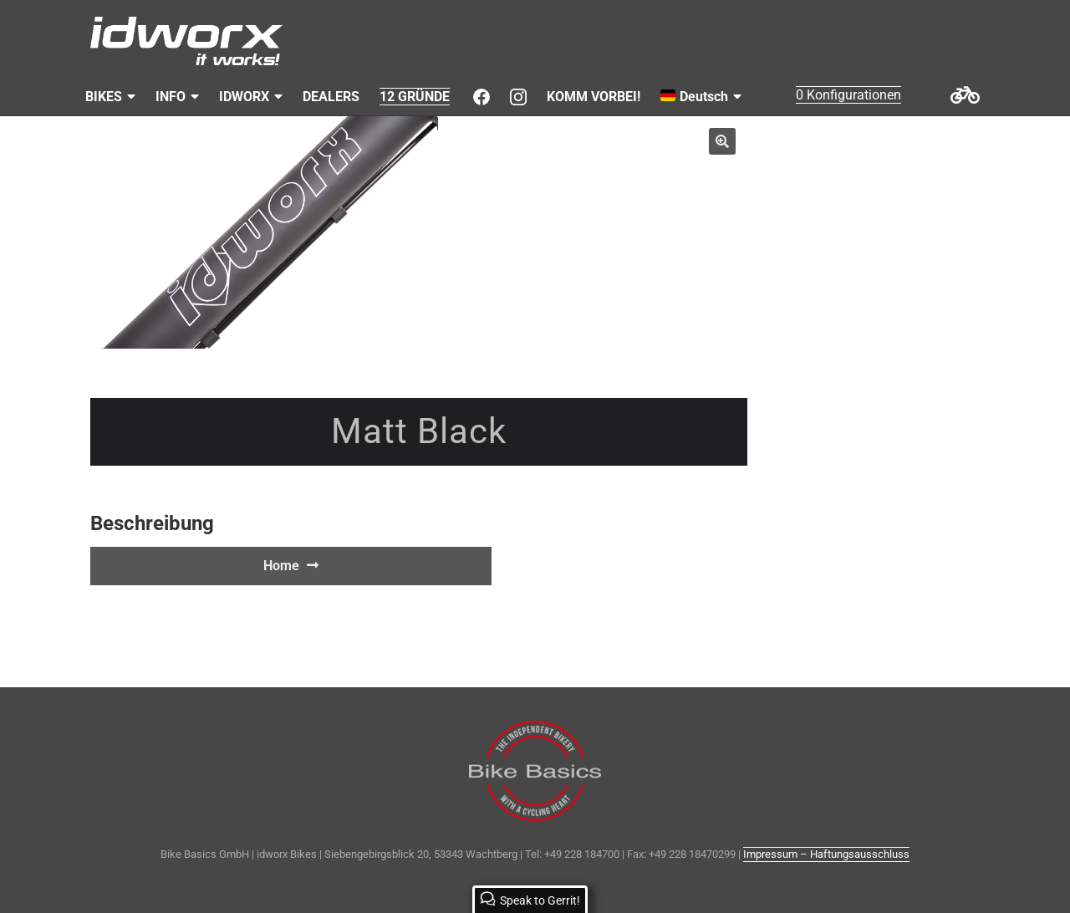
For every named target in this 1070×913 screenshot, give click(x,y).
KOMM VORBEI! (593, 97)
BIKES (103, 97)
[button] (722, 141)
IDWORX (244, 97)
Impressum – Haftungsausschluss (826, 854)
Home (281, 566)
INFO (170, 97)
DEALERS (331, 97)
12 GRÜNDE (415, 97)
